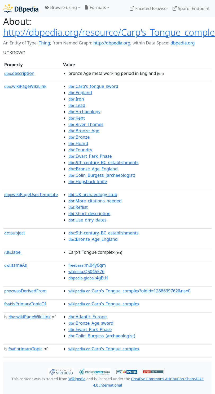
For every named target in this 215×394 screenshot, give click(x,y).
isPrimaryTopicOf (25, 304)
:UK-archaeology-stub (92, 194)
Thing (44, 43)
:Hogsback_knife (87, 181)
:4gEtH (88, 278)
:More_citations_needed (95, 201)
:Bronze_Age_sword (90, 323)
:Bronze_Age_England (93, 169)
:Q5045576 (86, 271)
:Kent (76, 118)
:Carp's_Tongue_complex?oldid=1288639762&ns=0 (129, 291)
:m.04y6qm (87, 265)
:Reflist (78, 207)
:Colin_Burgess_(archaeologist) (101, 175)
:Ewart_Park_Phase (90, 156)
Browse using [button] (61, 7)
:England (80, 93)
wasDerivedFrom (25, 291)
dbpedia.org (182, 43)
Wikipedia (76, 378)
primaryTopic (25, 349)
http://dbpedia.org (111, 43)
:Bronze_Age (83, 131)
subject (14, 233)
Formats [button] (95, 7)
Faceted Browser (149, 8)
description (19, 73)
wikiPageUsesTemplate (31, 194)
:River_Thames (85, 124)
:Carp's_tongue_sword (93, 86)
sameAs (15, 265)
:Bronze (79, 137)
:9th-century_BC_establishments (103, 162)
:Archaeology (84, 112)
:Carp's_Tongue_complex (103, 304)
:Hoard (78, 143)
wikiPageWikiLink (25, 86)
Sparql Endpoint (191, 8)
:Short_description (89, 213)
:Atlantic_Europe (87, 317)
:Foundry (80, 150)
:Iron (76, 99)
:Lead (76, 105)
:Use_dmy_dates (87, 220)
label (13, 252)
